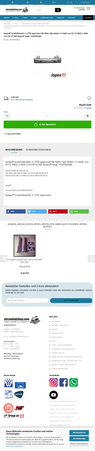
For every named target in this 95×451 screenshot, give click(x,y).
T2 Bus (25, 18)
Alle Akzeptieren (79, 433)
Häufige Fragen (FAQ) (60, 325)
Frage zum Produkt (13, 134)
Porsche (60, 18)
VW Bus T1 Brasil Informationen (64, 365)
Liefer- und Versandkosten (62, 345)
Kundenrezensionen (38, 149)
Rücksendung (57, 337)
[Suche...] (58, 10)
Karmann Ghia (46, 18)
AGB (53, 341)
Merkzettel (85, 2)
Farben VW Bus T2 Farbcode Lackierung (67, 357)
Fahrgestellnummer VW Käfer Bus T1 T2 (67, 361)
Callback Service (58, 353)
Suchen (88, 18)
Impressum (56, 321)
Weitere (71, 18)
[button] (7, 116)
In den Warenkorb (45, 124)
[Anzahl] (47, 116)
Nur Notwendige (79, 439)
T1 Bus (15, 18)
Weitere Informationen (79, 444)
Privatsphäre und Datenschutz (63, 349)
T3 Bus (34, 18)
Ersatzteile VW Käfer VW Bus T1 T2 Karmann (40, 3)
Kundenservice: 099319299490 (12, 3)
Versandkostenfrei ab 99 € (27, 3)
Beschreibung (13, 149)
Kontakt (55, 329)
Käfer (6, 18)
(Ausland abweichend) (26, 100)
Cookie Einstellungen (60, 369)
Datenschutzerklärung (14, 446)
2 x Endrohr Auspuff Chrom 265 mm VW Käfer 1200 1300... (24, 261)
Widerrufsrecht (57, 333)
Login (69, 2)
